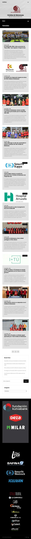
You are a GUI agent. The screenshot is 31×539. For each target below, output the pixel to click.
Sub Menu (4, 2)
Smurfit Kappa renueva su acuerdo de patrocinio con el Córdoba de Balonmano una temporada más (15, 175)
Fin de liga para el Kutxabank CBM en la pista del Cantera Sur (15, 370)
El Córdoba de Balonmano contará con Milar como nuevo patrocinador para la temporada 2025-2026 (15, 111)
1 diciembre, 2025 (7, 76)
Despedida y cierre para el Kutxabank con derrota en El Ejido (15, 360)
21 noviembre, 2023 (7, 301)
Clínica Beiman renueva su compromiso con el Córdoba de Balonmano (15, 303)
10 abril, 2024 (6, 172)
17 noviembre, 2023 (7, 333)
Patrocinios (25, 32)
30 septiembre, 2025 (7, 108)
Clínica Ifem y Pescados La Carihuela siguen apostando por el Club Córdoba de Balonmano (15, 335)
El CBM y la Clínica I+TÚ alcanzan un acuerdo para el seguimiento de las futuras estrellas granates (14, 271)
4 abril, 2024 (6, 205)
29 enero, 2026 (6, 45)
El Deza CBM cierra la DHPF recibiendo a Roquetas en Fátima (15, 367)
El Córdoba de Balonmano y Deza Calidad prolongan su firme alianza (14, 238)
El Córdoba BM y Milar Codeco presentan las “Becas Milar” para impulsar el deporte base (15, 47)
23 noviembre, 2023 (7, 268)
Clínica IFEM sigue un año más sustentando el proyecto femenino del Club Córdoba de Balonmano (15, 144)
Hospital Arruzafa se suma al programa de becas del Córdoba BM (14, 207)
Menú (3, 21)
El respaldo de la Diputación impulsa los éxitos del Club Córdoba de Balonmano (15, 78)
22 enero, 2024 (6, 236)
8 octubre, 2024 (6, 141)
